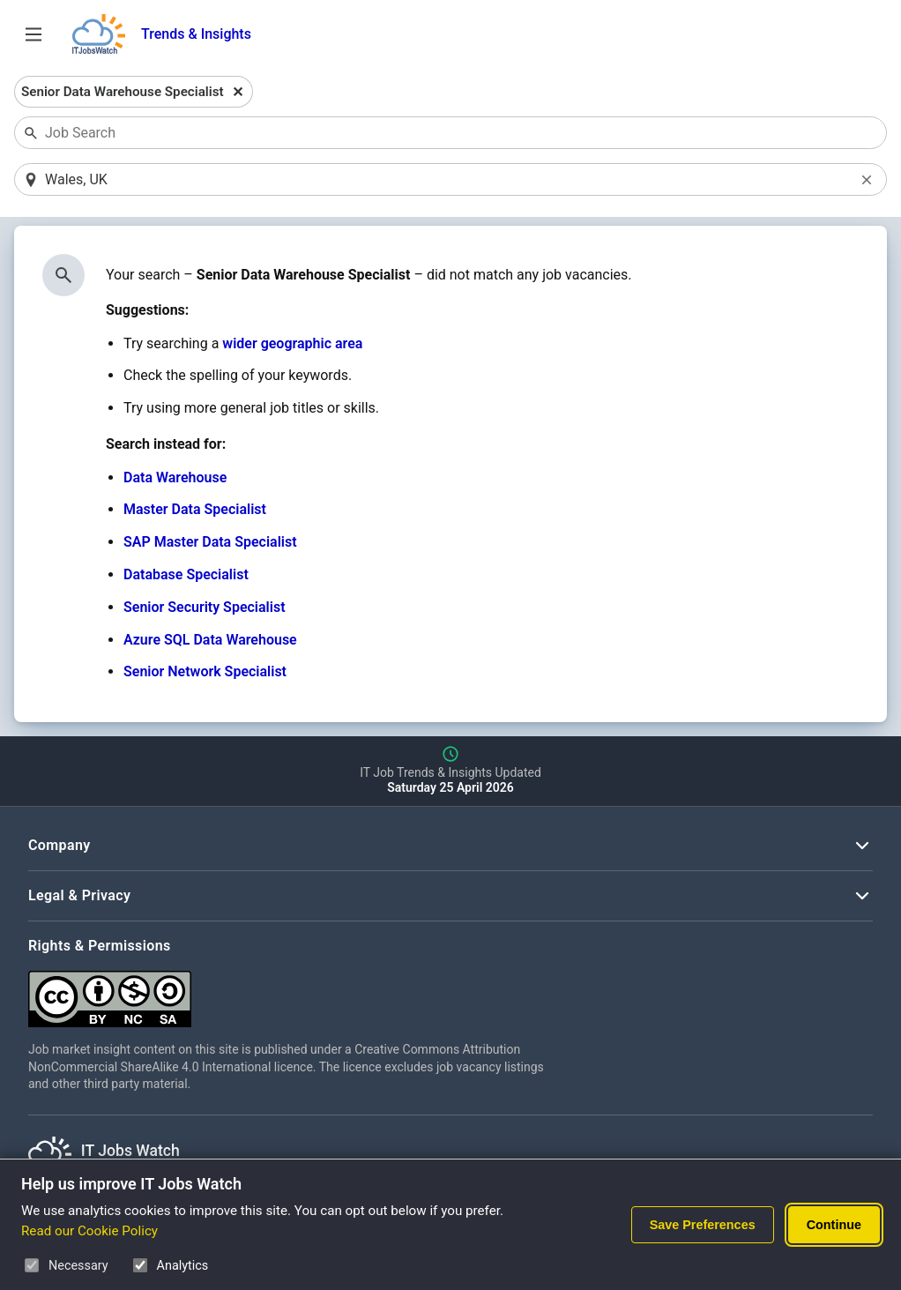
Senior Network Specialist (205, 671)
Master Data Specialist (194, 509)
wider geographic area (292, 343)
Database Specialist (186, 574)
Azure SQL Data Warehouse (210, 639)
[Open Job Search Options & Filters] (33, 34)
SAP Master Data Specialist (210, 541)
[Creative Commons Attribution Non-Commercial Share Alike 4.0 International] (292, 992)
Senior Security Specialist (204, 607)
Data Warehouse (175, 477)
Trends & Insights (196, 34)
